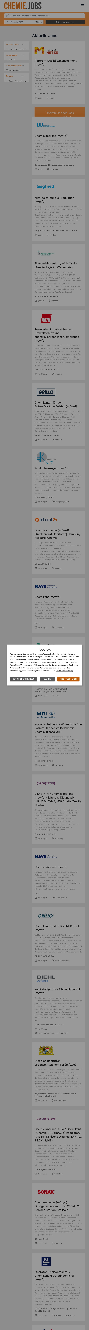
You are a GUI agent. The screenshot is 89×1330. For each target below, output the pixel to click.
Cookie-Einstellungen (24, 679)
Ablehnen (47, 679)
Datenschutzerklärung (64, 671)
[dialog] (44, 665)
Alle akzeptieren (68, 679)
